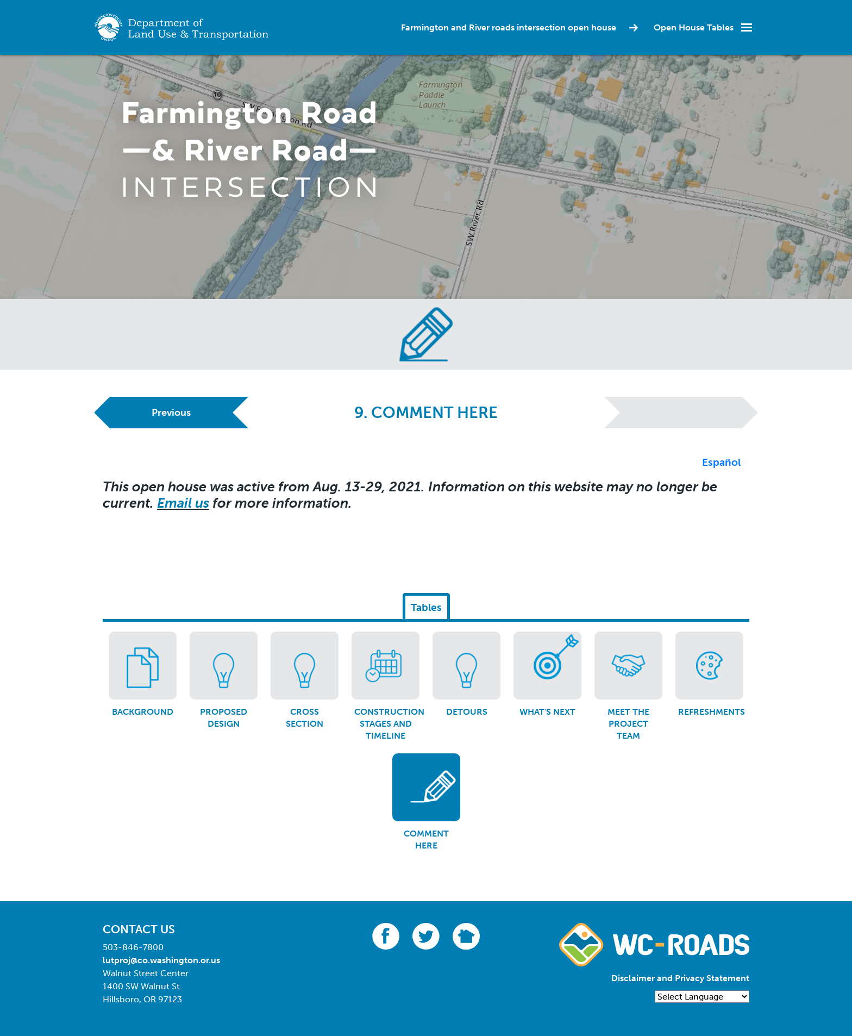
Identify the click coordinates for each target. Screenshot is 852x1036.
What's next (547, 712)
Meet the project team (628, 724)
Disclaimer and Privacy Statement (680, 978)
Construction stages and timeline (389, 724)
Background (142, 712)
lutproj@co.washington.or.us (161, 960)
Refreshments (711, 712)
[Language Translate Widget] (702, 996)
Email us (183, 503)
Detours (466, 712)
